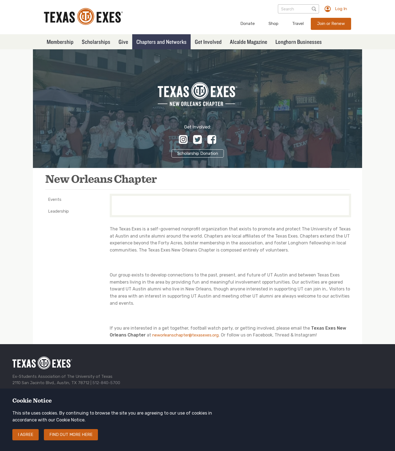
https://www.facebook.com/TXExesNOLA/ (211, 139)
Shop (273, 23)
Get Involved (208, 41)
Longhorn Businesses (298, 41)
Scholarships (96, 41)
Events (54, 199)
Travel (298, 23)
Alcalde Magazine (248, 41)
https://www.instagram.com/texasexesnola (183, 139)
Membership (60, 41)
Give (123, 41)
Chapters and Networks (161, 41)
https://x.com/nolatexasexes (197, 139)
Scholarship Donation (197, 153)
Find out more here (70, 439)
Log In (341, 8)
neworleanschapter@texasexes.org (185, 335)
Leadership (58, 211)
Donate (247, 23)
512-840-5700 (106, 382)
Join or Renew (331, 23)
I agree (25, 439)
